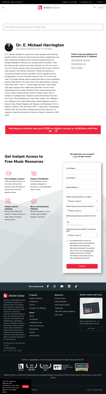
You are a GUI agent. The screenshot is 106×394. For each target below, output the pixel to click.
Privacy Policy (97, 390)
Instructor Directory (36, 326)
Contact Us (87, 2)
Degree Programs (35, 298)
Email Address (72, 187)
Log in (75, 156)
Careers (32, 332)
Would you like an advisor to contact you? (81, 230)
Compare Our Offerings (37, 308)
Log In (101, 7)
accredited (33, 360)
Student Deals (60, 298)
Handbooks (59, 308)
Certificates (33, 301)
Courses (32, 305)
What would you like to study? (78, 197)
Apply (99, 2)
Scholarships (33, 329)
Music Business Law (78, 64)
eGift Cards (59, 314)
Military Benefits (61, 301)
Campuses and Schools (13, 2)
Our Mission (33, 319)
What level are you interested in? (79, 206)
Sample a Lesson (69, 2)
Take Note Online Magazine (65, 311)
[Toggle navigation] (3, 7)
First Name (70, 168)
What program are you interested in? (81, 216)
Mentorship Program (62, 305)
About (31, 316)
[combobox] (82, 221)
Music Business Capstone (80, 60)
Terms (89, 390)
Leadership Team (35, 322)
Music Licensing (76, 68)
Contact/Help (34, 335)
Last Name (70, 178)
